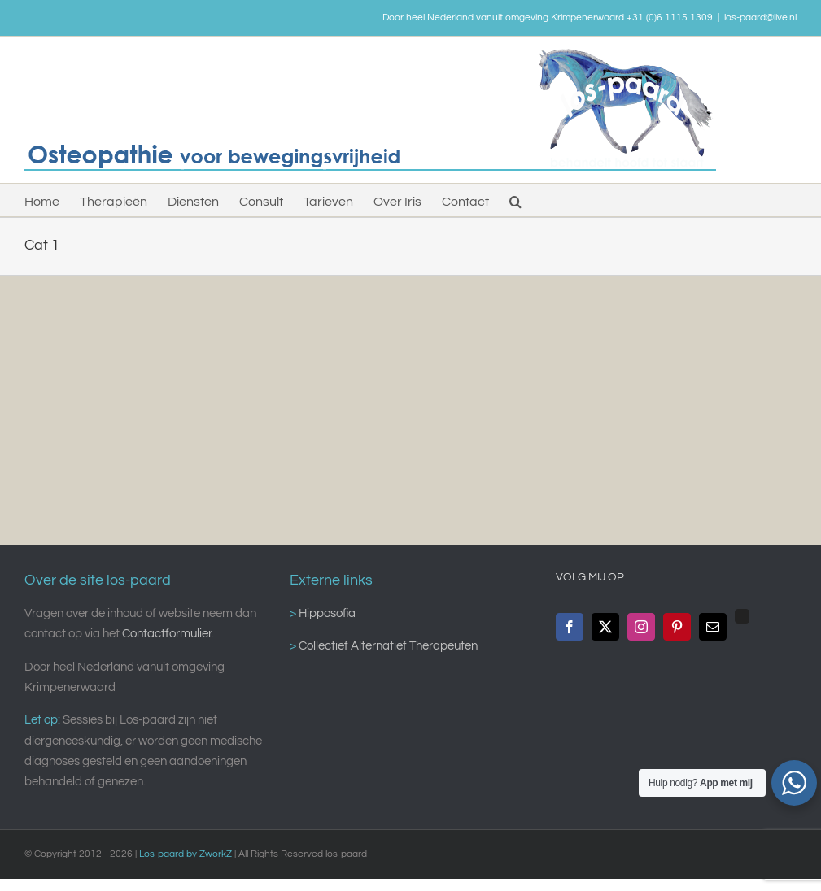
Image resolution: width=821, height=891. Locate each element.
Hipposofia (326, 613)
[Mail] (713, 627)
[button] (515, 200)
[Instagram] (641, 627)
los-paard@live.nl (760, 17)
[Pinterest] (677, 627)
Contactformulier (167, 634)
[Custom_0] (742, 616)
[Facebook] (569, 627)
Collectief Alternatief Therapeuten (387, 646)
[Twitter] (605, 627)
